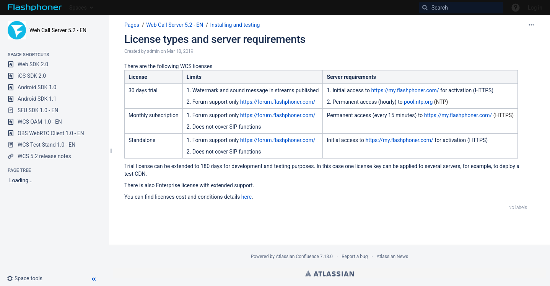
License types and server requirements (215, 39)
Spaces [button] (78, 8)
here (246, 197)
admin (153, 51)
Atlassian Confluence (297, 256)
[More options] (531, 25)
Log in (535, 8)
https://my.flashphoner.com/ (405, 90)
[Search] (461, 7)
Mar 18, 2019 (180, 51)
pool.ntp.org (418, 102)
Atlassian (329, 273)
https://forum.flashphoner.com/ (278, 102)
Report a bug (355, 256)
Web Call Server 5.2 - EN (57, 30)
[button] (28, 278)
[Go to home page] (34, 7)
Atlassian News (392, 256)
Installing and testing (235, 25)
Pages (131, 25)
